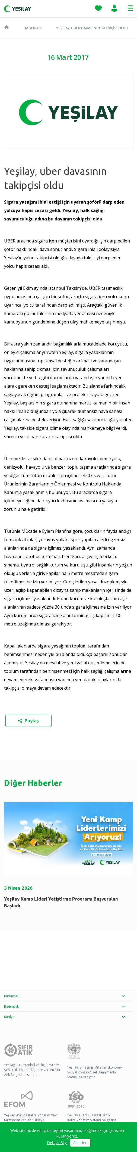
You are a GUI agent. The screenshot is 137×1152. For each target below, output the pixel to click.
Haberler (33, 28)
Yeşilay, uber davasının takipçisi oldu (92, 28)
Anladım (80, 1142)
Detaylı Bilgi (57, 1142)
